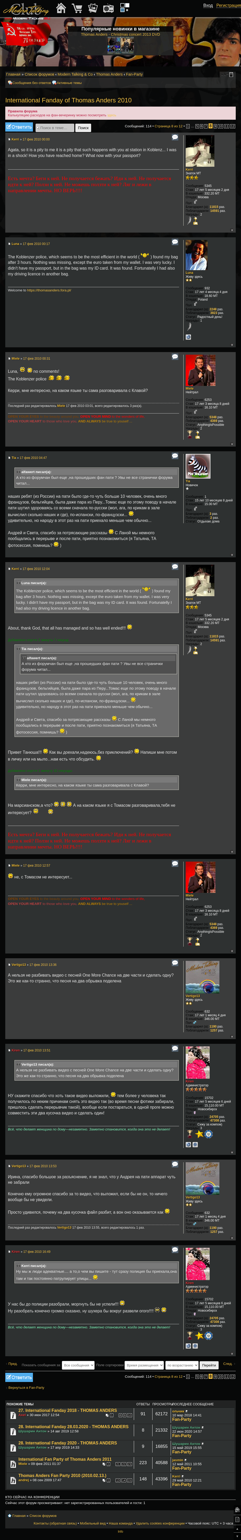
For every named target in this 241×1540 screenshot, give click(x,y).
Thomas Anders (109, 74)
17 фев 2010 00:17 (36, 244)
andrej (23, 1480)
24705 (214, 1117)
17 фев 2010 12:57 (36, 865)
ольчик (178, 1411)
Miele (15, 358)
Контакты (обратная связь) (55, 1523)
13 (118, 1480)
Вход (208, 5)
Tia (14, 458)
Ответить (19, 127)
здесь (111, 115)
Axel (22, 1415)
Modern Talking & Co (75, 74)
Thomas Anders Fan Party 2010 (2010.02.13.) (62, 1475)
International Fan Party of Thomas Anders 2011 (65, 1459)
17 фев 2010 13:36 (43, 965)
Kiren (16, 1050)
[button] (210, 11)
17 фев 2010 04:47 (33, 458)
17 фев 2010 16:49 (36, 1252)
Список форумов (39, 74)
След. (228, 1364)
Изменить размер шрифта (225, 74)
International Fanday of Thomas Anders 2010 (68, 100)
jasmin (177, 1460)
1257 (213, 1030)
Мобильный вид (232, 74)
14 (123, 1480)
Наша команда (120, 1523)
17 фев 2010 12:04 (36, 569)
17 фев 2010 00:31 (36, 358)
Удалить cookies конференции (160, 1523)
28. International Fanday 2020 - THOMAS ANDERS (67, 1443)
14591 (214, 211)
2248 (213, 309)
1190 (213, 1026)
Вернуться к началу (231, 229)
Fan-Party (134, 74)
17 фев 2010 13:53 (43, 1166)
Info (120, 1531)
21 (118, 1464)
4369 (213, 421)
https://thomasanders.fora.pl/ (49, 290)
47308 (214, 1120)
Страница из (169, 126)
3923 (213, 313)
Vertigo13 (19, 965)
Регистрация (228, 5)
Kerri (15, 139)
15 (129, 1480)
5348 (213, 417)
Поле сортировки (130, 1365)
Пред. (13, 1364)
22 (123, 1464)
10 (220, 126)
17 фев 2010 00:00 (36, 139)
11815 (214, 207)
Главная (13, 74)
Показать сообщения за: (58, 1365)
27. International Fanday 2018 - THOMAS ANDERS (67, 1410)
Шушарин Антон (32, 1431)
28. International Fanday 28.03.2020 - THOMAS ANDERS (73, 1426)
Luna (15, 244)
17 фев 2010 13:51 (36, 1050)
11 (226, 126)
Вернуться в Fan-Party (26, 1388)
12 (232, 126)
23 (129, 1464)
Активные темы (69, 83)
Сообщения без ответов (31, 83)
